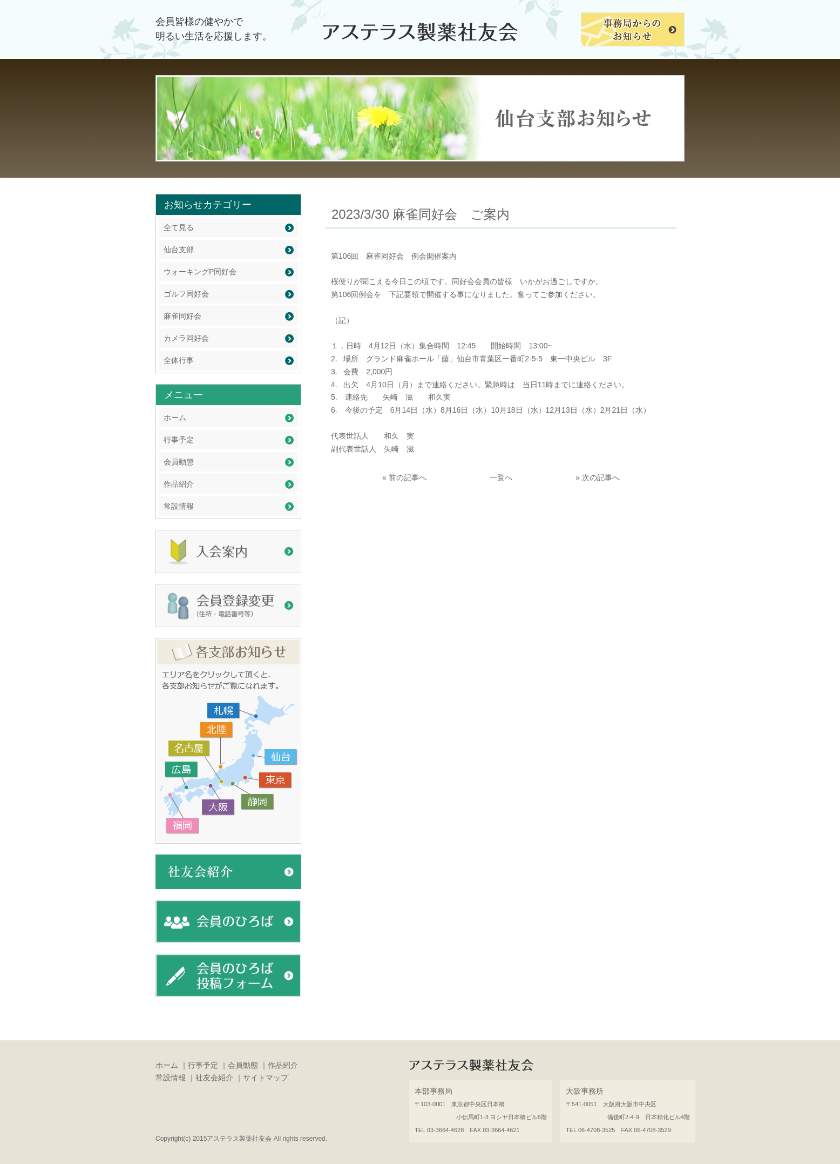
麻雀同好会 (182, 316)
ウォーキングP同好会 (200, 271)
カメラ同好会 (186, 338)
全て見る (179, 227)
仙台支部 (179, 249)
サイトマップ (265, 1077)
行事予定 (179, 439)
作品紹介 (179, 484)
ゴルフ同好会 (186, 294)
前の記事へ (407, 477)
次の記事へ (601, 477)
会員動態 (179, 461)
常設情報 (179, 506)
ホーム (175, 417)
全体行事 (179, 360)
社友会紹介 (214, 1077)
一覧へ (501, 477)
